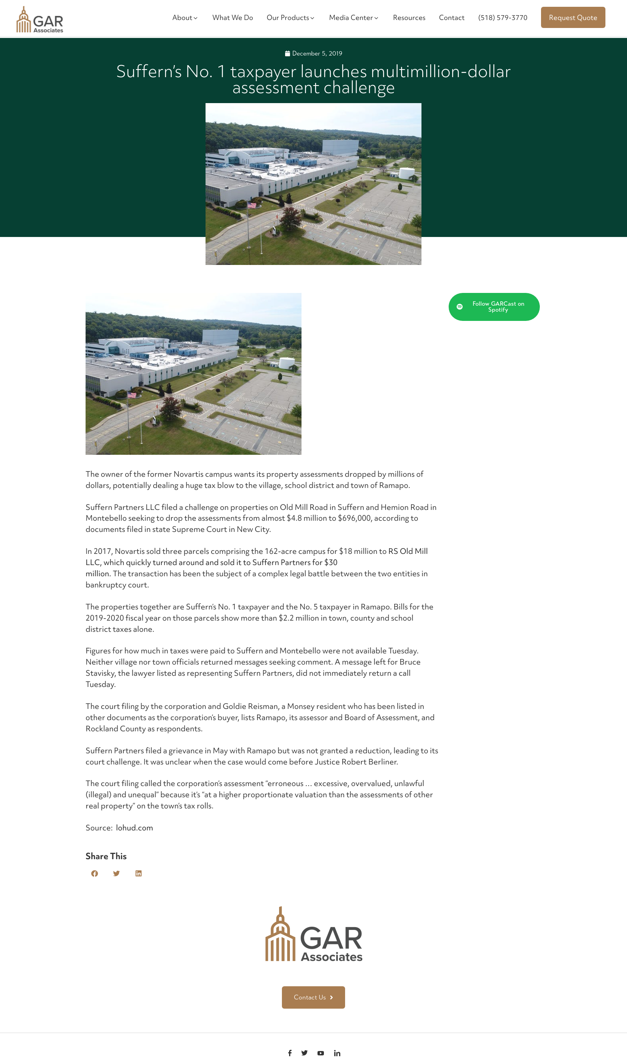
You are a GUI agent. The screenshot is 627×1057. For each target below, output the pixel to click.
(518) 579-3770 (502, 17)
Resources (409, 17)
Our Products (291, 17)
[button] (95, 873)
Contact (452, 17)
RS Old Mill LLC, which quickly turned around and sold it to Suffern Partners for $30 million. (257, 562)
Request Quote (573, 17)
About (185, 17)
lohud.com (133, 827)
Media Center (354, 17)
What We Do (232, 17)
